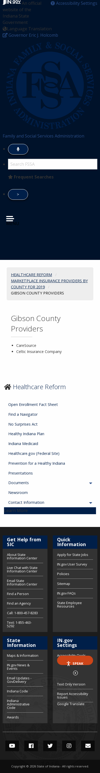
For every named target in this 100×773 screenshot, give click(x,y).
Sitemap (63, 583)
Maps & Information (22, 656)
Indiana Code (17, 691)
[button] (74, 3)
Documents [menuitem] (33, 482)
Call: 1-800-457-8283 (22, 612)
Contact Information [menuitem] (41, 502)
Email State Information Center (22, 582)
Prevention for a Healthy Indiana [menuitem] (36, 463)
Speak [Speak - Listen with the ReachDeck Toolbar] (74, 663)
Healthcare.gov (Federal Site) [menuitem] (33, 453)
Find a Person (18, 593)
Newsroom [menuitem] (18, 492)
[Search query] (52, 164)
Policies (63, 573)
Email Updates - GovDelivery (19, 680)
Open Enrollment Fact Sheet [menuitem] (33, 404)
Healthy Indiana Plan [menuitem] (26, 433)
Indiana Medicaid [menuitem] (23, 443)
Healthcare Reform (39, 386)
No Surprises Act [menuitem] (23, 424)
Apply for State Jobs (72, 555)
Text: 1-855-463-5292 (19, 624)
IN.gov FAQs (66, 593)
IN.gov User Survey (72, 564)
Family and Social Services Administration (43, 136)
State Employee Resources (69, 604)
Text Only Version (71, 684)
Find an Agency (19, 603)
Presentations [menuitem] (20, 473)
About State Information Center (22, 556)
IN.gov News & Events (18, 667)
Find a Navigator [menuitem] (23, 414)
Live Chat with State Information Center (22, 569)
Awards (13, 717)
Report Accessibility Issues (72, 695)
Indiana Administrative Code (18, 704)
